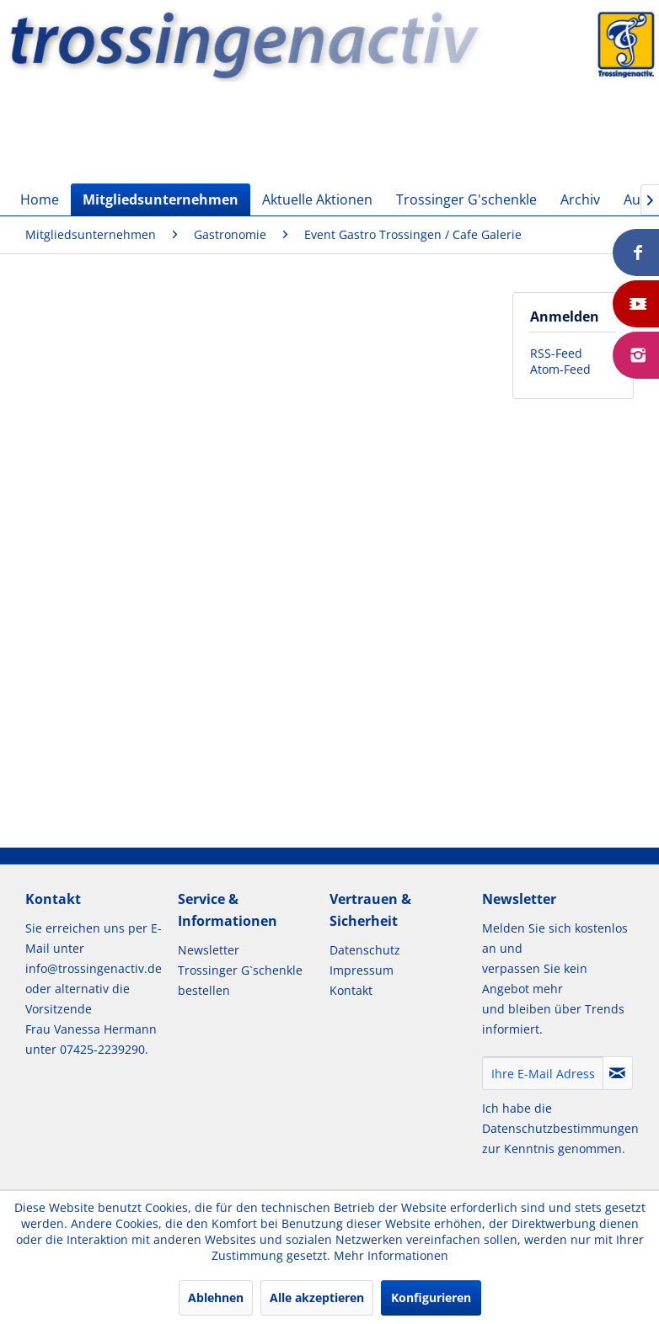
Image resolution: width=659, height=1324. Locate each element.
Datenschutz (365, 950)
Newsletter (208, 950)
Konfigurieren (431, 1297)
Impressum (362, 970)
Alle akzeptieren (317, 1297)
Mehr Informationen (391, 1255)
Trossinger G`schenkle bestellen (240, 980)
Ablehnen (216, 1297)
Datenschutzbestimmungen (560, 1128)
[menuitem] (39, 199)
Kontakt (351, 990)
